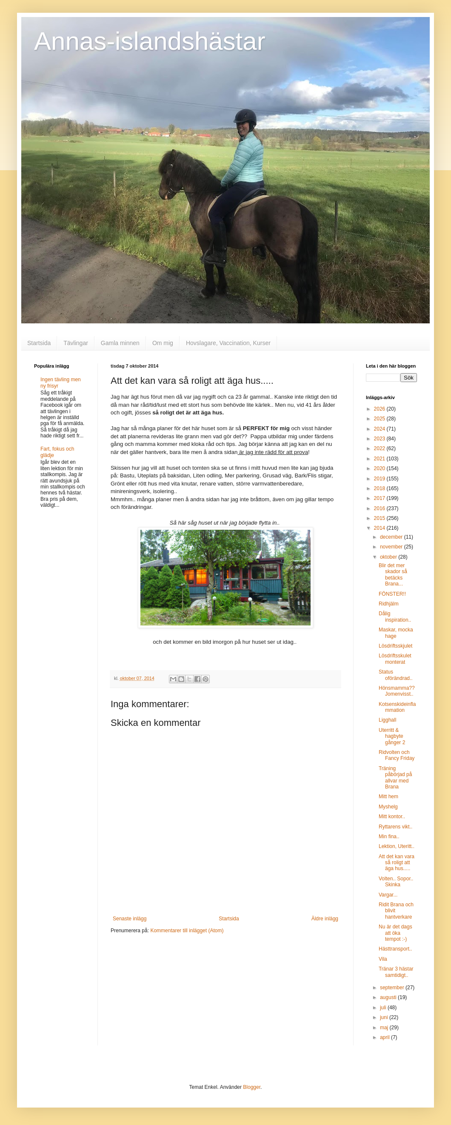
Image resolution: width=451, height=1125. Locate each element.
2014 (380, 528)
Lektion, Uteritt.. (396, 846)
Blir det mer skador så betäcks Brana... (393, 574)
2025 (380, 419)
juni (384, 1017)
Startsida (39, 343)
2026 (380, 409)
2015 (380, 518)
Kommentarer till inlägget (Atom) (186, 931)
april (385, 1037)
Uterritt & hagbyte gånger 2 (392, 736)
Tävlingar (75, 343)
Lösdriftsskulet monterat (395, 659)
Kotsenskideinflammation (397, 707)
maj (385, 1028)
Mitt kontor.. (392, 816)
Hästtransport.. (395, 949)
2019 (380, 479)
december (392, 537)
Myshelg (388, 807)
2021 (380, 459)
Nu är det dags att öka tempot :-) (395, 933)
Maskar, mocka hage (396, 633)
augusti (389, 997)
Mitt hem (388, 796)
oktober (389, 557)
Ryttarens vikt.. (395, 827)
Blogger (251, 1087)
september (392, 988)
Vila (383, 959)
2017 (380, 498)
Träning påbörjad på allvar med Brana (395, 777)
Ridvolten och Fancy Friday (396, 755)
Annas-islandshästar (149, 41)
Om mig (162, 343)
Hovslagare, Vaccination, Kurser (228, 343)
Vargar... (388, 895)
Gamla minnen (120, 343)
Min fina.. (389, 836)
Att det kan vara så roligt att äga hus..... (396, 863)
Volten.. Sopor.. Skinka (396, 882)
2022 (380, 448)
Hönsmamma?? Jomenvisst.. (397, 691)
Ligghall (387, 720)
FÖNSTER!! (392, 594)
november (392, 547)
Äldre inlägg (324, 919)
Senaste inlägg (129, 919)
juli (384, 1008)
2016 (380, 508)
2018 (380, 488)
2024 (380, 429)
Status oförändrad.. (396, 675)
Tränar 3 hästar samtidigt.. (396, 972)
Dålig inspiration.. (395, 616)
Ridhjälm (389, 604)
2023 (380, 439)
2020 (380, 468)
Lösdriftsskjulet (395, 646)
